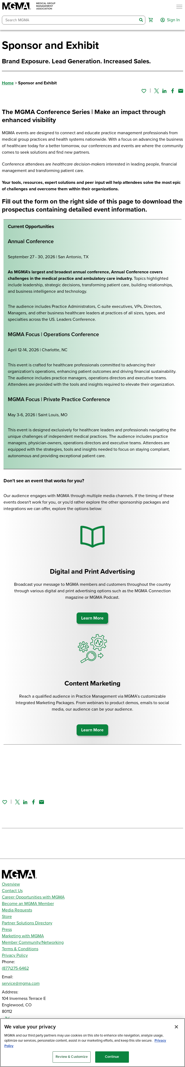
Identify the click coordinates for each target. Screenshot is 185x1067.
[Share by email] (180, 90)
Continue (112, 1057)
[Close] (176, 1027)
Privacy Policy (15, 955)
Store (7, 916)
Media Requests (17, 910)
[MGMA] (29, 6)
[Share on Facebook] (172, 90)
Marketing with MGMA (23, 936)
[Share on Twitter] (156, 90)
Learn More (92, 618)
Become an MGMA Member (28, 903)
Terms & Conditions (20, 949)
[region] (92, 1042)
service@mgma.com (21, 983)
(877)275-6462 (15, 968)
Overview (11, 884)
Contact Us (12, 890)
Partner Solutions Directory (27, 923)
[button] (150, 20)
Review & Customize (71, 1057)
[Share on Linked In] (164, 90)
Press (7, 929)
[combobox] (69, 20)
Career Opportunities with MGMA (33, 897)
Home (8, 83)
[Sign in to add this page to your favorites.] (143, 91)
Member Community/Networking (33, 942)
